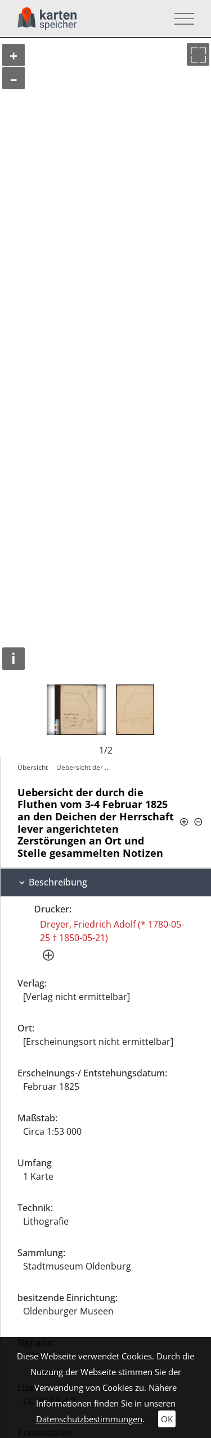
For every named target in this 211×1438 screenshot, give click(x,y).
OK (167, 1419)
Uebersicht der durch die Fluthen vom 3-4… (85, 767)
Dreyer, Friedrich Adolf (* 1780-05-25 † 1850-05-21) (112, 931)
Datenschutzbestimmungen (89, 1419)
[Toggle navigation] (181, 19)
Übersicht (32, 767)
